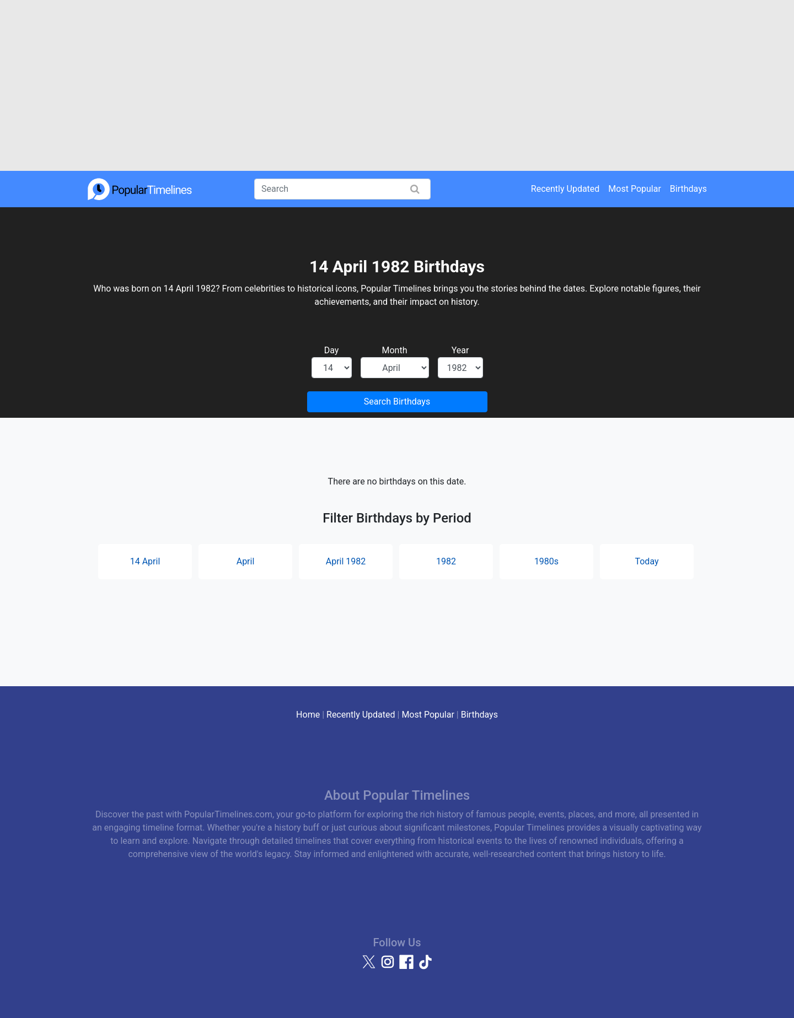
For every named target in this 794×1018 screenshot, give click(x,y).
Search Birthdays (397, 401)
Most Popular (634, 189)
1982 (446, 561)
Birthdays (688, 189)
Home (308, 714)
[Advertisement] (397, 85)
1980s (546, 561)
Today (646, 561)
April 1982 (346, 561)
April (246, 561)
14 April (145, 561)
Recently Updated (565, 189)
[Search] (342, 189)
